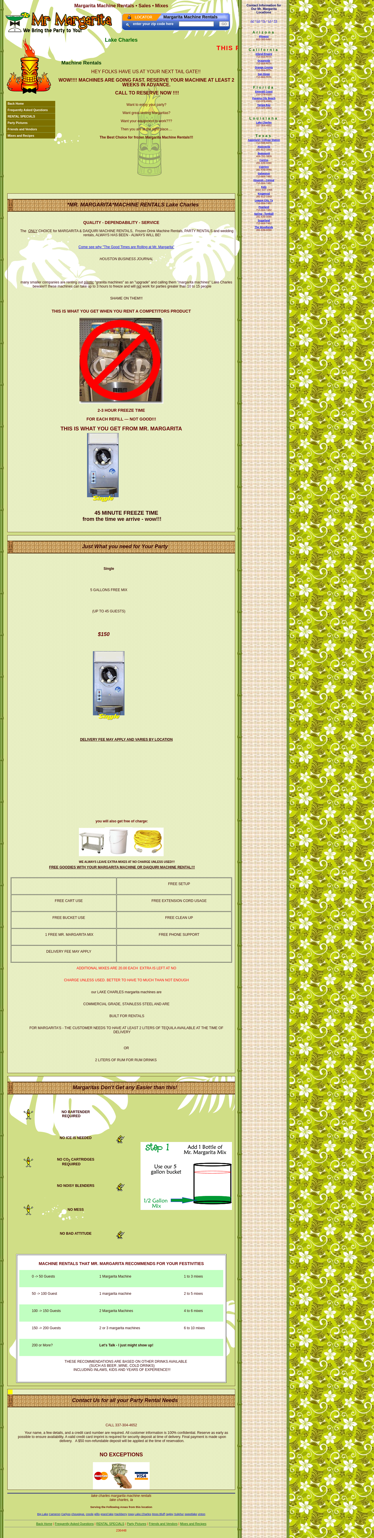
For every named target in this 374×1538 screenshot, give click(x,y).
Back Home (16, 103)
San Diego (264, 74)
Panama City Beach (263, 98)
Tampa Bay (264, 105)
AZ (252, 21)
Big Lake (42, 1514)
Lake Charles (263, 122)
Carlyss (65, 1514)
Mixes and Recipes (21, 135)
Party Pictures (18, 123)
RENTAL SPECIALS (21, 116)
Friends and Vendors (22, 129)
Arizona (263, 32)
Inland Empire (264, 53)
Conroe (263, 160)
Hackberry (120, 1514)
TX (275, 21)
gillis (97, 1514)
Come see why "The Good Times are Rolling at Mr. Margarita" (126, 247)
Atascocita (263, 146)
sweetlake (191, 1514)
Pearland (264, 207)
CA (258, 21)
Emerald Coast (264, 91)
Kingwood (264, 193)
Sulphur (179, 1514)
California (264, 50)
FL (264, 21)
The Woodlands (263, 227)
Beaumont (264, 153)
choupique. (78, 1514)
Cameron (54, 1514)
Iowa (131, 1514)
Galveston (264, 173)
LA (269, 21)
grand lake (107, 1514)
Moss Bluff (158, 1514)
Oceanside (263, 60)
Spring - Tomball (264, 213)
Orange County (264, 67)
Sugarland (264, 220)
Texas (263, 136)
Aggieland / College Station (264, 140)
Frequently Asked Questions (28, 110)
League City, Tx (264, 200)
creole (90, 1514)
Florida (264, 87)
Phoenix (264, 36)
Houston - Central (263, 180)
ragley (169, 1514)
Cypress (264, 166)
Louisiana (263, 118)
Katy (263, 186)
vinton (201, 1514)
